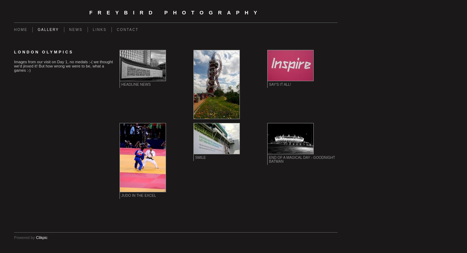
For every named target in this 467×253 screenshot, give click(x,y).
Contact (128, 30)
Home (20, 30)
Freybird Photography (175, 12)
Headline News (136, 84)
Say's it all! (280, 84)
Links (100, 30)
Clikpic (41, 237)
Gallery (48, 30)
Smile (200, 158)
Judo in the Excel (138, 195)
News (76, 30)
